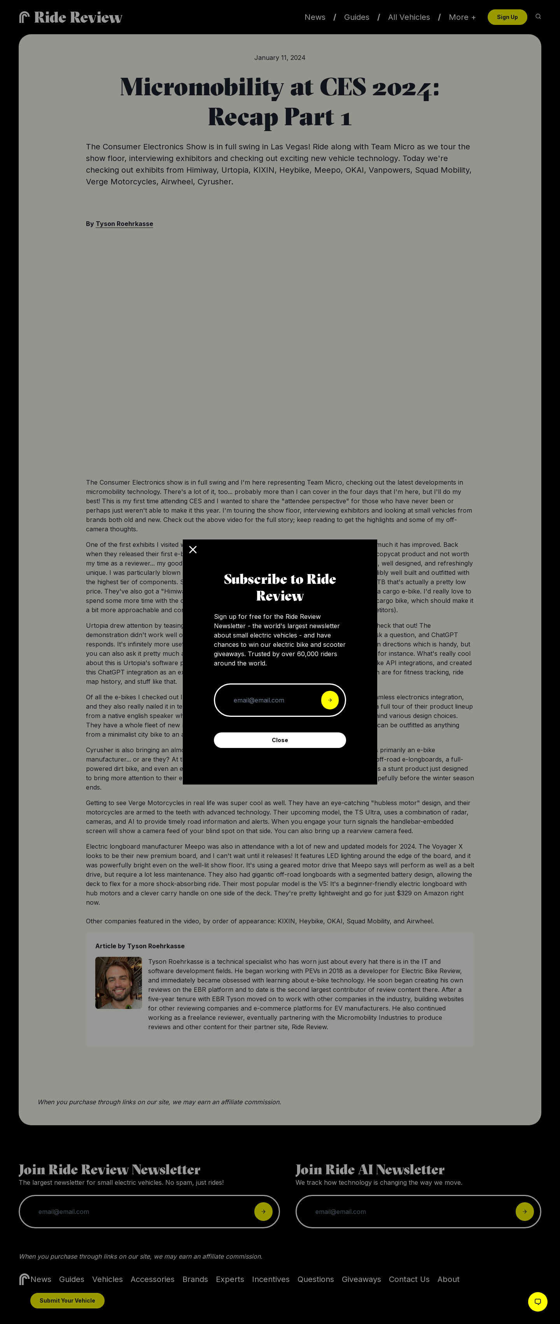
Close (280, 740)
